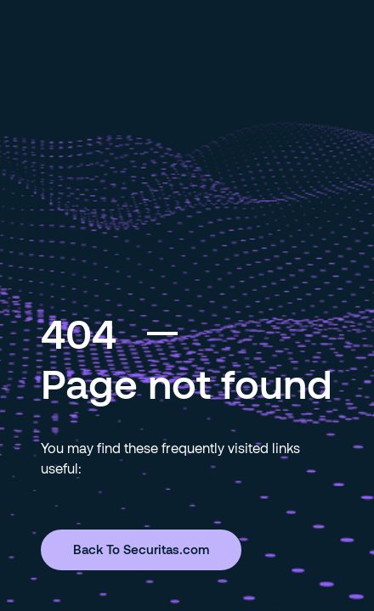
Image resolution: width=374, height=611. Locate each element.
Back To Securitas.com (141, 549)
